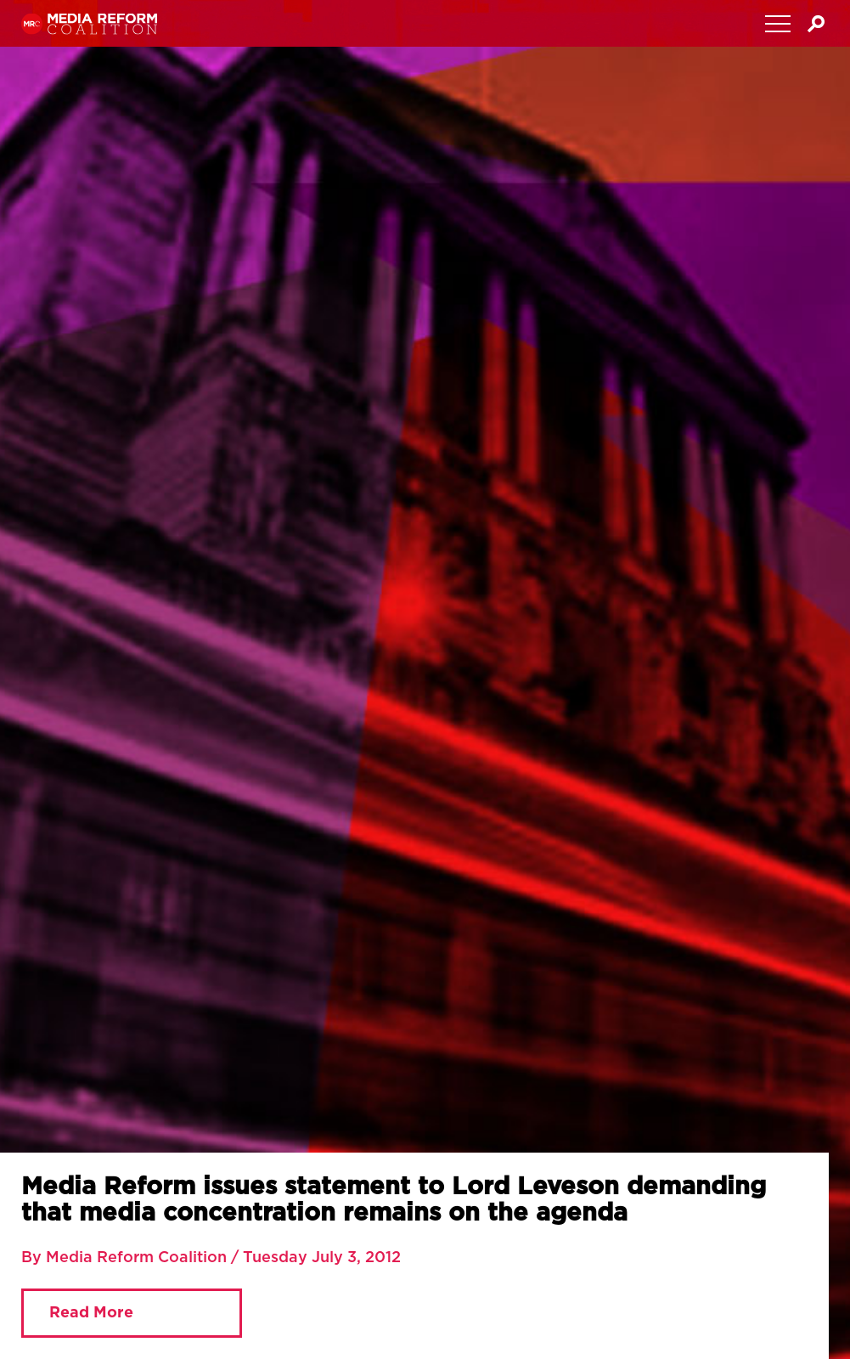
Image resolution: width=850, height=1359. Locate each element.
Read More (91, 1313)
